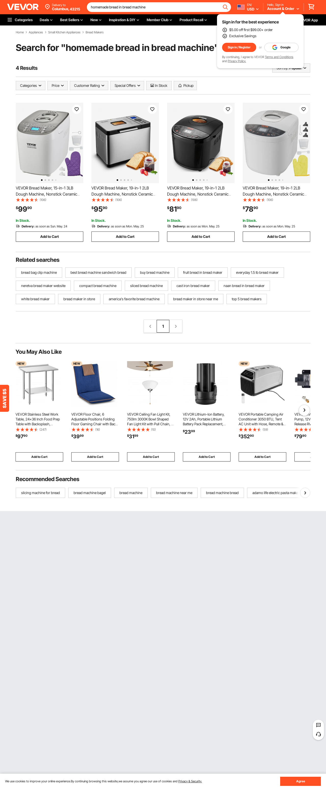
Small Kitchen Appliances (64, 32)
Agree (300, 781)
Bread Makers (95, 32)
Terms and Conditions (279, 57)
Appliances (36, 32)
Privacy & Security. (190, 781)
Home (20, 32)
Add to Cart (49, 236)
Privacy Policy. (237, 61)
